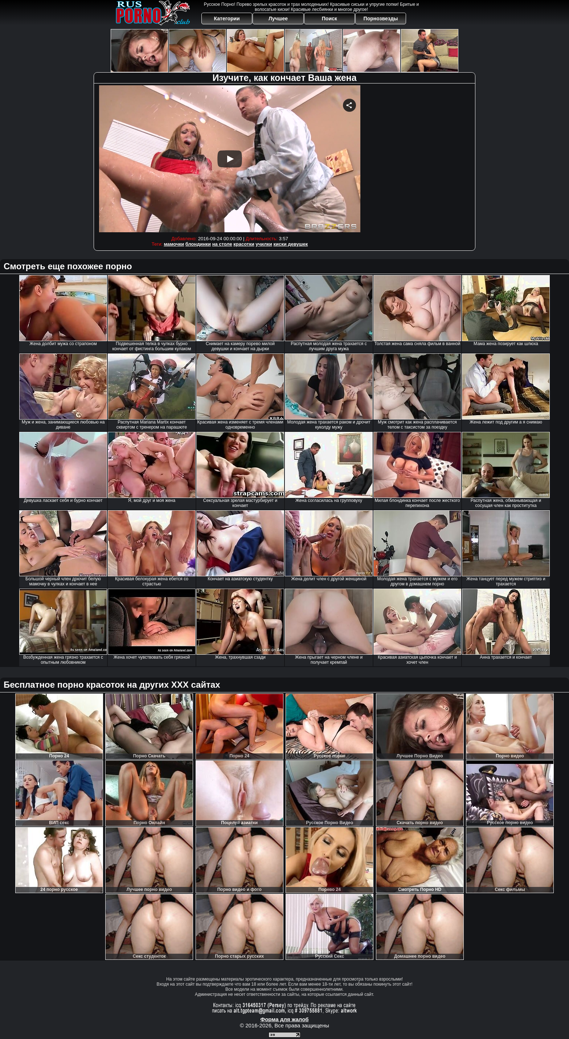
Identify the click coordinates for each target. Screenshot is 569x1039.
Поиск (329, 18)
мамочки (174, 244)
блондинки (198, 244)
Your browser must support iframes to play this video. (229, 158)
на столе (222, 244)
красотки (243, 244)
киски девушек (290, 244)
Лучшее (278, 18)
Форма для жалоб (284, 1019)
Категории (227, 18)
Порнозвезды (381, 18)
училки (263, 244)
